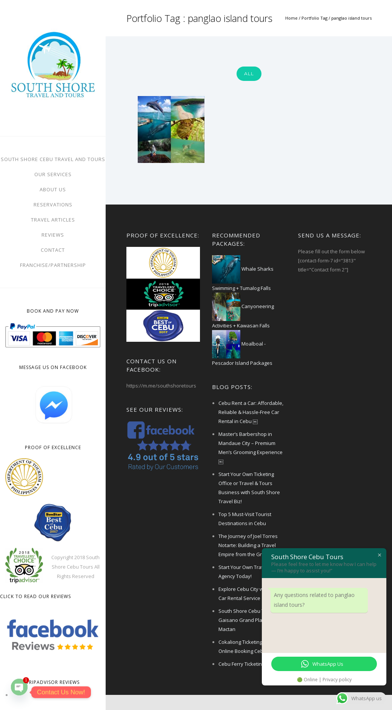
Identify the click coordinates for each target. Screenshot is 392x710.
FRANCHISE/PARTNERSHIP (53, 265)
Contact (53, 249)
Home (291, 18)
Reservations (53, 204)
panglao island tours (351, 18)
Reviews (53, 234)
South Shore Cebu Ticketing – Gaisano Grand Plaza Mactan (251, 620)
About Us (53, 189)
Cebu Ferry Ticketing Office (248, 663)
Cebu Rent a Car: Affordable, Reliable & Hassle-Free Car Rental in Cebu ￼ (250, 412)
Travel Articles (53, 219)
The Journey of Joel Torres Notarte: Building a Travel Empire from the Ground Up (249, 545)
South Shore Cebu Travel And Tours (53, 159)
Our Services (53, 174)
